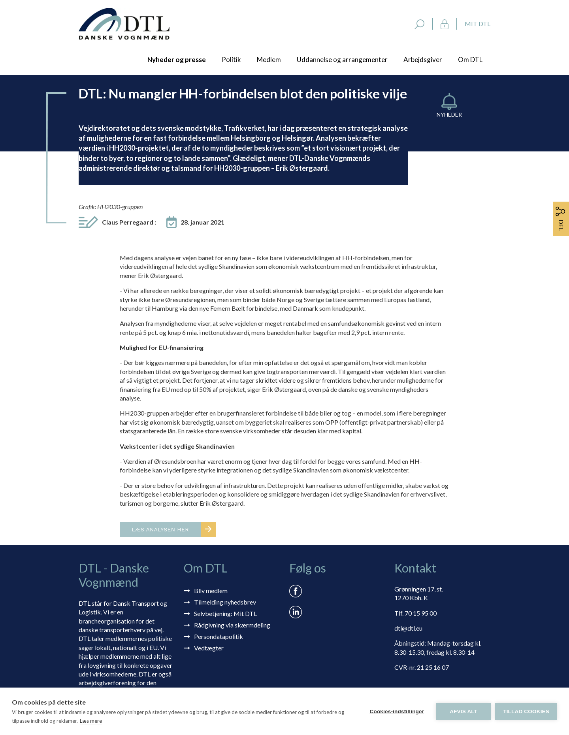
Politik (231, 59)
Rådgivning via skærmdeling (232, 625)
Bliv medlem (211, 590)
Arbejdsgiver (422, 59)
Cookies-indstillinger (396, 711)
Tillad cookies (526, 711)
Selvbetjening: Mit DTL (225, 613)
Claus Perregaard (129, 222)
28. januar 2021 (202, 222)
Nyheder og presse (176, 59)
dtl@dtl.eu (408, 628)
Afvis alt (463, 711)
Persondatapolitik (218, 636)
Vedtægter (209, 648)
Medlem (269, 59)
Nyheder (449, 114)
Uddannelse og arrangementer (342, 59)
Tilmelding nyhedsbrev (225, 602)
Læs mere (91, 721)
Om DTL (470, 59)
